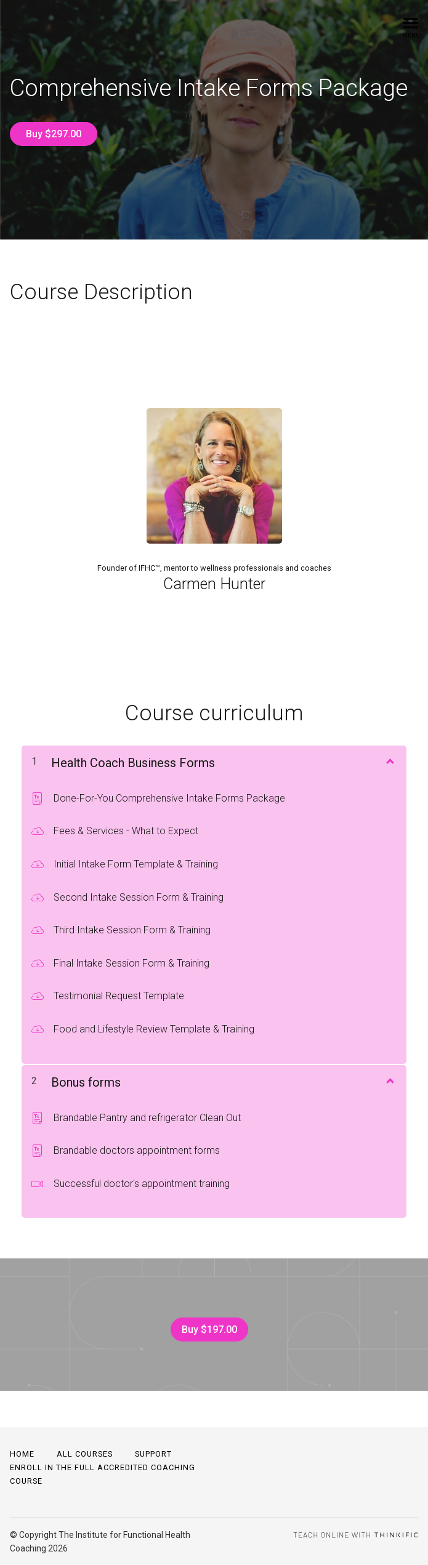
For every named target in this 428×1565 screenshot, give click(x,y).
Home (22, 1453)
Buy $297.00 (53, 134)
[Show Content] (389, 760)
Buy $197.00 (209, 1329)
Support (153, 1453)
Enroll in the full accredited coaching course (102, 1474)
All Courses (85, 1453)
